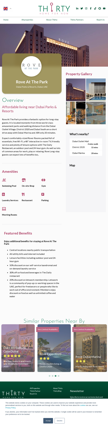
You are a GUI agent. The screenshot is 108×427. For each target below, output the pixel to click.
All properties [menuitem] (27, 20)
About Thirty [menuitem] (51, 20)
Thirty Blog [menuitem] (57, 391)
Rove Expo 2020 (50, 354)
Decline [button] (59, 421)
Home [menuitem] (5, 20)
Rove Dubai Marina (88, 356)
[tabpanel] (54, 45)
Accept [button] (48, 421)
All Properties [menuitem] (35, 388)
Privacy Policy (10, 408)
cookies (83, 405)
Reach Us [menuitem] (101, 20)
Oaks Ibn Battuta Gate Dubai (14, 349)
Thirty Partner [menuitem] (35, 391)
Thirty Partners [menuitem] (76, 20)
